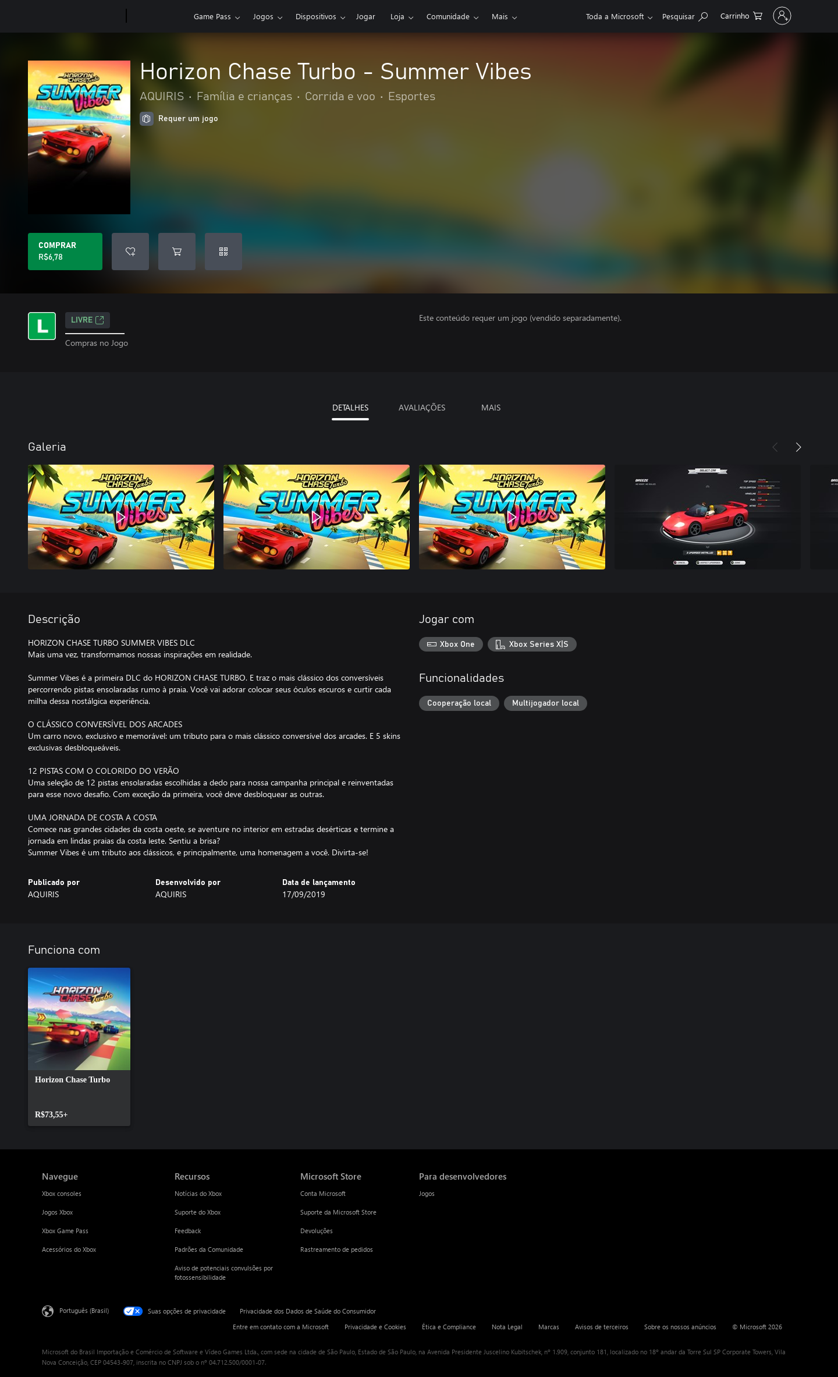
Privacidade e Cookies (375, 1326)
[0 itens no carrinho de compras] (712, 15)
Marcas (548, 1326)
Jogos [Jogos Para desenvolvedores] (427, 1193)
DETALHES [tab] (350, 407)
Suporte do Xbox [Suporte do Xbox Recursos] (198, 1212)
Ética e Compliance (449, 1326)
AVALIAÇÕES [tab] (422, 407)
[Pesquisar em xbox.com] (655, 15)
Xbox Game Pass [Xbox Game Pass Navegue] (65, 1230)
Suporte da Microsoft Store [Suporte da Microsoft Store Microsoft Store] (338, 1212)
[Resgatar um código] (223, 251)
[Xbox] (158, 16)
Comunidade (448, 16)
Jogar (365, 16)
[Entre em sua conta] (767, 16)
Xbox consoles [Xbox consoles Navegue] (61, 1193)
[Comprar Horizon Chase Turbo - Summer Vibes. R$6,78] (65, 251)
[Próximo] (798, 447)
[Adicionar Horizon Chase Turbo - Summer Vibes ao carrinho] (177, 251)
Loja (397, 16)
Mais (500, 16)
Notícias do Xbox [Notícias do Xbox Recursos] (198, 1193)
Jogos (263, 16)
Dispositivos (316, 16)
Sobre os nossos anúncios (680, 1326)
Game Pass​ (212, 16)
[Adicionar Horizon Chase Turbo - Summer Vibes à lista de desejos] (130, 251)
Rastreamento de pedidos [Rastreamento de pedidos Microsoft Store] (336, 1249)
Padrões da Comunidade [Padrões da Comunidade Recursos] (209, 1249)
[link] (79, 1047)
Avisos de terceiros (601, 1326)
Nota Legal (507, 1326)
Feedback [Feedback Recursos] (188, 1230)
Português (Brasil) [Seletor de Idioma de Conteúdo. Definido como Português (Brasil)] (84, 1310)
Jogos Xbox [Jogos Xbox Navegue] (57, 1212)
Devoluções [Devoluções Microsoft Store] (316, 1230)
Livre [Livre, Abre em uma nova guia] (87, 320)
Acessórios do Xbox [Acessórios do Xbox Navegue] (69, 1249)
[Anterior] (775, 447)
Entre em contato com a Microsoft (281, 1326)
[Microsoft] (82, 16)
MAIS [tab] (490, 407)
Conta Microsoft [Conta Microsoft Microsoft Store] (323, 1193)
